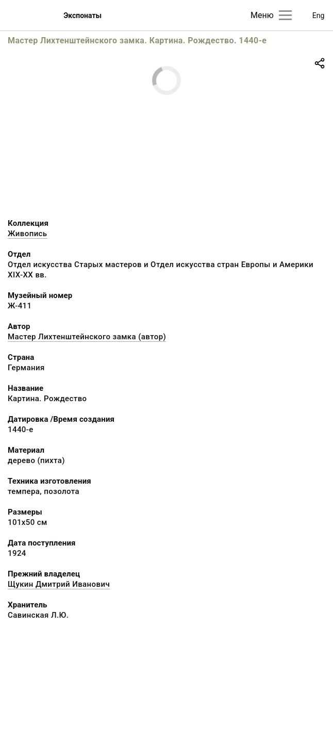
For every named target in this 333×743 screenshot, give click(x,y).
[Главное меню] (285, 15)
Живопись (27, 233)
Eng (318, 15)
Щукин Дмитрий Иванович (59, 584)
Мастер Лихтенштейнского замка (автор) (87, 336)
